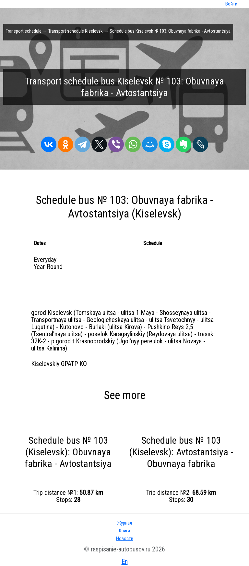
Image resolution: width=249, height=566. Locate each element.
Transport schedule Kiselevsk (75, 31)
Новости (124, 538)
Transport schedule (24, 31)
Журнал (124, 523)
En (125, 561)
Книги (124, 531)
